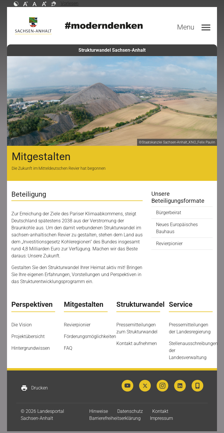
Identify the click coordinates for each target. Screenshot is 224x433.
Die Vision (21, 325)
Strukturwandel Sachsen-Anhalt (112, 50)
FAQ (68, 348)
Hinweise (98, 411)
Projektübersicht (28, 336)
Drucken (34, 388)
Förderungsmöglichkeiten (90, 336)
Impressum (161, 418)
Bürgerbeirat (168, 212)
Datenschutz (130, 411)
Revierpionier (169, 243)
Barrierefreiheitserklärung (115, 418)
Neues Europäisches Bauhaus (177, 228)
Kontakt (160, 411)
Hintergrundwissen (30, 348)
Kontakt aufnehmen (136, 343)
